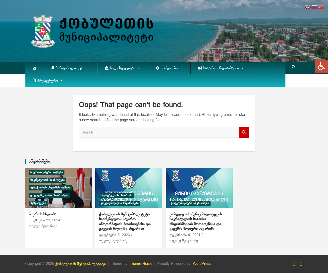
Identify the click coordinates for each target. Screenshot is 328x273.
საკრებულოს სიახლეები (47, 180)
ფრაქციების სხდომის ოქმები (50, 187)
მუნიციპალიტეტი (73, 68)
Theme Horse (141, 264)
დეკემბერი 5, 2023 (114, 235)
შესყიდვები (38, 203)
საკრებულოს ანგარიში (116, 195)
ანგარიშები (39, 161)
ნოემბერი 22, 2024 (44, 220)
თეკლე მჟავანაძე (43, 226)
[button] (321, 66)
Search (244, 132)
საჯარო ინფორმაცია (223, 68)
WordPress (202, 264)
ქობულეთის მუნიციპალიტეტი (80, 264)
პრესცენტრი (50, 80)
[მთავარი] (34, 68)
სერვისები (172, 68)
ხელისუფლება (125, 68)
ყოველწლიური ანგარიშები (49, 195)
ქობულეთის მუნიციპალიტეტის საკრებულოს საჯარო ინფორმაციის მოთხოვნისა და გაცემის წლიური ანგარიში (125, 221)
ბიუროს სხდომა (42, 214)
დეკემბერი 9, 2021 (184, 235)
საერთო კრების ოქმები (46, 172)
